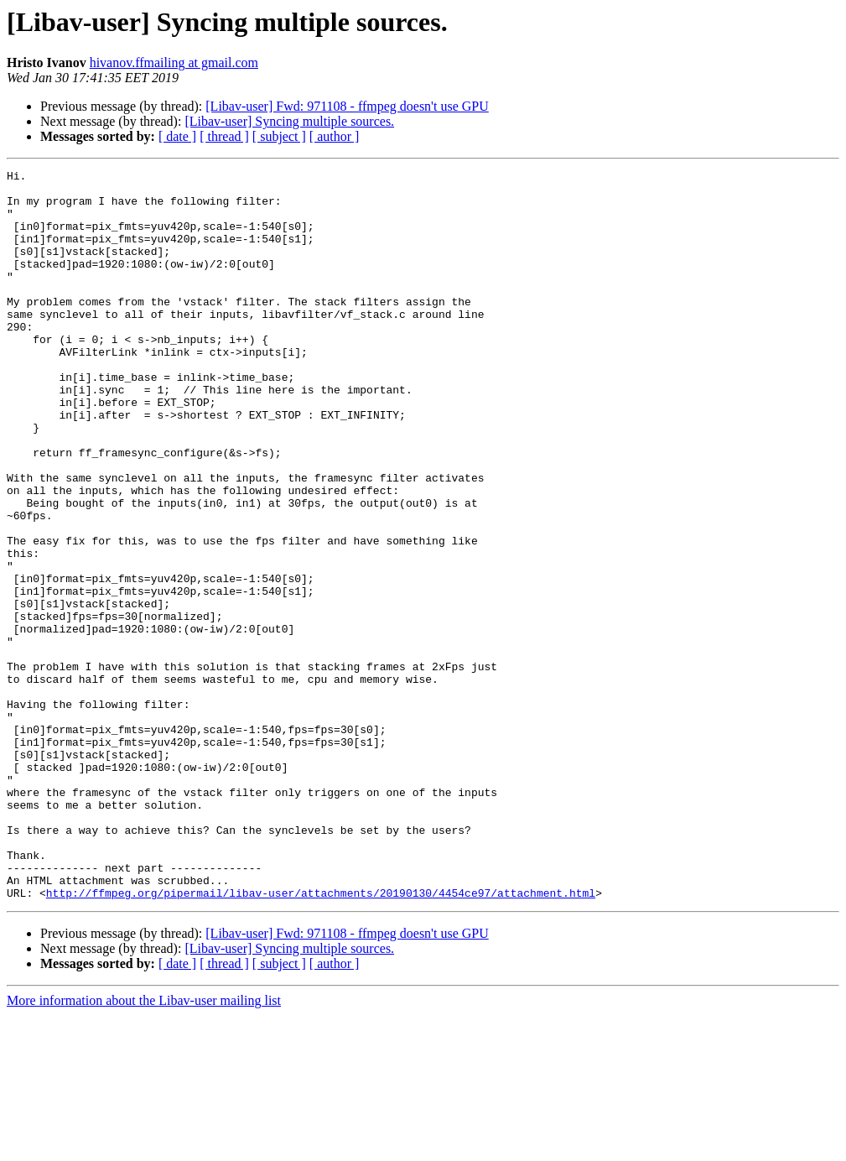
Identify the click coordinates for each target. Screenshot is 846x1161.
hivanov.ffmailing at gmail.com (174, 62)
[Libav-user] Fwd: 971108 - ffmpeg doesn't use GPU (347, 106)
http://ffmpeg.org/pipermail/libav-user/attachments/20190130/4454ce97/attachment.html (320, 1038)
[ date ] (177, 136)
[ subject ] (279, 136)
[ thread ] (224, 136)
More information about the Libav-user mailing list (144, 1146)
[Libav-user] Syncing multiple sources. (289, 121)
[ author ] (334, 136)
